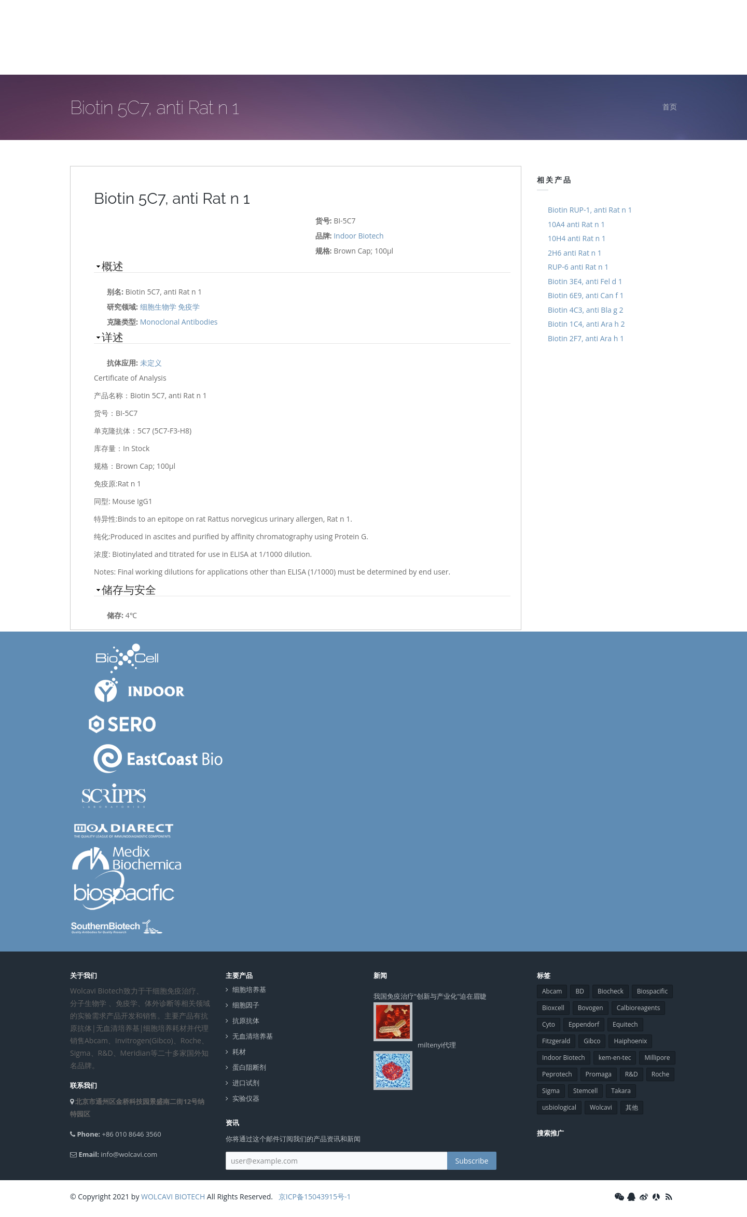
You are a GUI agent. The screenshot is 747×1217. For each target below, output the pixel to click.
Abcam (552, 991)
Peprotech (557, 1074)
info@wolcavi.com (129, 1154)
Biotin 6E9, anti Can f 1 (586, 295)
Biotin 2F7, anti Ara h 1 (586, 338)
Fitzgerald (556, 1041)
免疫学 (189, 307)
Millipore (657, 1057)
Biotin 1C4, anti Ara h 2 (586, 324)
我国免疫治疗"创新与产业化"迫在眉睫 (430, 996)
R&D (631, 1074)
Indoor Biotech (358, 236)
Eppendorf (584, 1024)
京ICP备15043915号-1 (313, 1196)
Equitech (625, 1024)
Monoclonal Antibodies (179, 322)
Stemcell (585, 1090)
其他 (632, 1107)
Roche (660, 1074)
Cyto (548, 1024)
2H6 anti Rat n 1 (575, 253)
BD (579, 991)
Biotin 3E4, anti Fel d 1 (585, 281)
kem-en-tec (615, 1057)
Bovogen (590, 1007)
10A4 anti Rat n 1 (576, 224)
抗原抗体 (245, 1021)
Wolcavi (601, 1107)
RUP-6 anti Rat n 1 (578, 267)
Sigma (551, 1090)
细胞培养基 (249, 990)
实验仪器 (245, 1098)
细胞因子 (245, 1005)
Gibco (592, 1041)
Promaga (599, 1074)
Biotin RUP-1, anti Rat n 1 (590, 210)
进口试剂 (245, 1083)
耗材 (239, 1052)
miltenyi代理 (437, 1045)
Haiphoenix (630, 1041)
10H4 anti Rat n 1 (577, 238)
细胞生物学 (158, 307)
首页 (669, 106)
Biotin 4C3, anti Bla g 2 (586, 310)
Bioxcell (553, 1007)
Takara (621, 1090)
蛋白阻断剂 (249, 1067)
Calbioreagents (638, 1007)
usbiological (559, 1107)
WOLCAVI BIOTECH (173, 1196)
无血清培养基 (252, 1036)
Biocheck (611, 991)
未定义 (151, 363)
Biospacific (652, 991)
